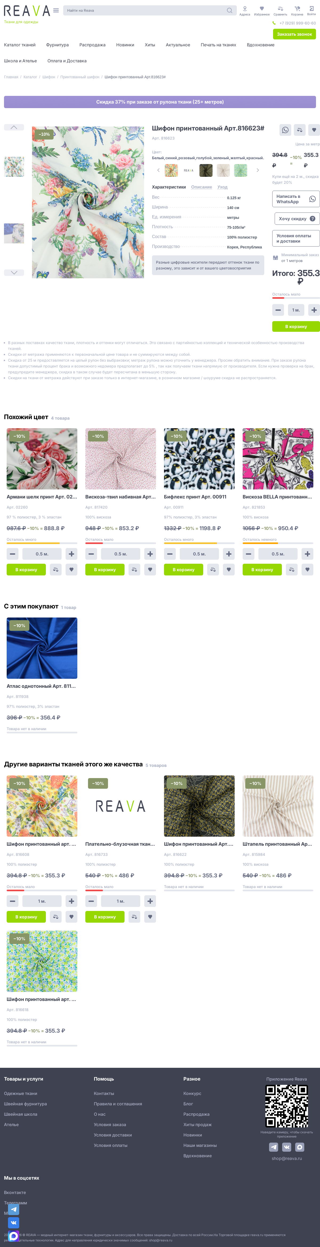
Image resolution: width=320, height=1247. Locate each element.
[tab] (169, 187)
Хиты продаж (197, 1124)
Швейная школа (20, 1114)
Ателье (11, 1124)
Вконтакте (15, 1192)
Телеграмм (15, 1202)
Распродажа (196, 1114)
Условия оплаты (110, 1145)
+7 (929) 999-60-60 (297, 23)
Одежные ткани (20, 1093)
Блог (188, 1103)
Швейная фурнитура (25, 1103)
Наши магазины (200, 1145)
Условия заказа (110, 1124)
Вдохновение (197, 1155)
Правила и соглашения (118, 1103)
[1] (14, 167)
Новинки (192, 1135)
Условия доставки (113, 1135)
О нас (100, 1114)
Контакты (104, 1093)
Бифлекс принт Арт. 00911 (195, 497)
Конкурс (192, 1093)
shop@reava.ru (287, 1158)
